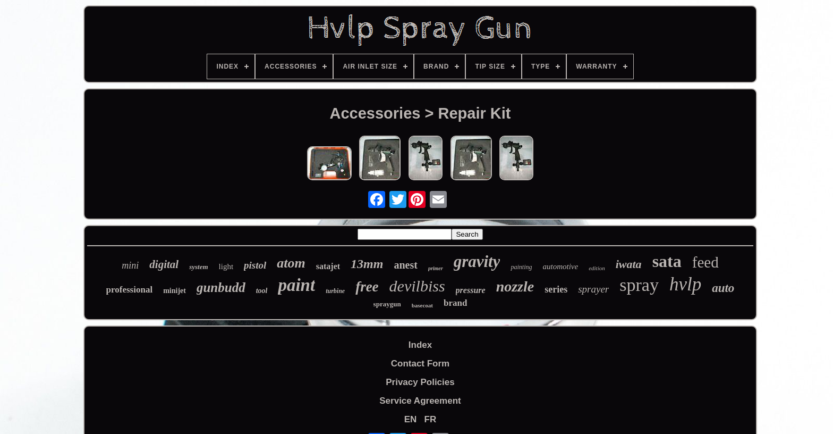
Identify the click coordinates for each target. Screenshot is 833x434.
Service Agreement (420, 401)
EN (410, 419)
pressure (471, 290)
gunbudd (221, 287)
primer (435, 268)
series (556, 289)
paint (296, 285)
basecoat (422, 305)
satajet (328, 266)
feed (705, 262)
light (226, 266)
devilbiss (417, 286)
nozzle (515, 286)
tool (262, 291)
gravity (477, 261)
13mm (367, 264)
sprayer (593, 289)
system (198, 267)
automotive (561, 266)
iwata (629, 264)
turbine (335, 291)
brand (455, 303)
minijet (174, 291)
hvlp (685, 284)
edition (597, 268)
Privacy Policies (420, 382)
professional (129, 290)
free (366, 287)
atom (291, 263)
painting (521, 267)
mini (130, 265)
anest (405, 265)
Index (420, 345)
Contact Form (420, 363)
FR (430, 419)
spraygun (387, 304)
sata (667, 261)
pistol (255, 265)
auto (723, 288)
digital (163, 264)
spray (639, 285)
